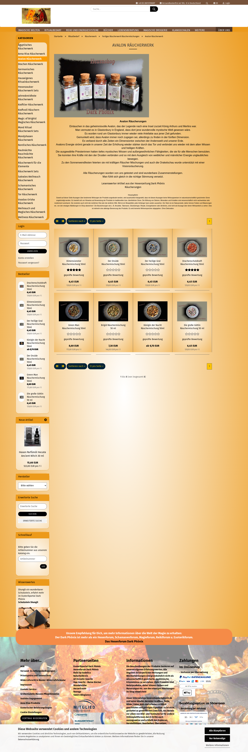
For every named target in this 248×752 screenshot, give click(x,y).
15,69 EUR (32, 462)
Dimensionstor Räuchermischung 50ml (74, 263)
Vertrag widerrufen (34, 718)
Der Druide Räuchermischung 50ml (113, 263)
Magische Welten (29, 30)
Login (226, 3)
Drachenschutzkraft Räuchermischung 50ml (192, 263)
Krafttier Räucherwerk (30, 104)
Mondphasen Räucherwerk (25, 138)
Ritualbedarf (52, 30)
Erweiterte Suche (32, 521)
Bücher (108, 30)
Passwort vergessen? (28, 262)
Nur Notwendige (217, 738)
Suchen (33, 514)
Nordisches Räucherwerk (32, 144)
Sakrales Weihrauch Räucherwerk (29, 178)
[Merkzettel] (220, 11)
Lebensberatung (128, 30)
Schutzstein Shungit (28, 602)
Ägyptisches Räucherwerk (25, 46)
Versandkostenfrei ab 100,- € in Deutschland (180, 3)
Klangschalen (181, 30)
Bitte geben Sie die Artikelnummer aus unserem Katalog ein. (32, 550)
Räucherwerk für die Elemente (29, 164)
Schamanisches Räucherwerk (27, 187)
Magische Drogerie (155, 30)
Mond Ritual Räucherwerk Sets (28, 129)
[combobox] (77, 221)
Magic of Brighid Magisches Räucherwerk (31, 120)
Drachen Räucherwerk (30, 64)
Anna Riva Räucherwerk (31, 53)
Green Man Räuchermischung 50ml (74, 327)
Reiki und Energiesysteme (82, 30)
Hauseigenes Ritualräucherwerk (28, 80)
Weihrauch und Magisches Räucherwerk (31, 210)
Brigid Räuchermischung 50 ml (113, 327)
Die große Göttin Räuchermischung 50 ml (192, 327)
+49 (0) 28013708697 (145, 3)
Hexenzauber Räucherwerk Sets (28, 88)
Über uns (224, 30)
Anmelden (32, 251)
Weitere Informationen (217, 745)
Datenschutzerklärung (28, 739)
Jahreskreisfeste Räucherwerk (27, 97)
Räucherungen (133, 187)
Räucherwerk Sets (28, 171)
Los (43, 566)
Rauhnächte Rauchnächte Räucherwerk (25, 154)
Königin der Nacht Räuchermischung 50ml (152, 327)
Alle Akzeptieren (217, 730)
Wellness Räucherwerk (31, 217)
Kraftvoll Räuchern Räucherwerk (28, 111)
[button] (228, 11)
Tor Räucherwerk (27, 194)
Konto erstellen (26, 258)
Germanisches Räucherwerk (26, 71)
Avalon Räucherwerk (30, 58)
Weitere (200, 30)
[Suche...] (154, 9)
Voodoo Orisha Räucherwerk (26, 201)
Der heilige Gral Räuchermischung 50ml (152, 263)
